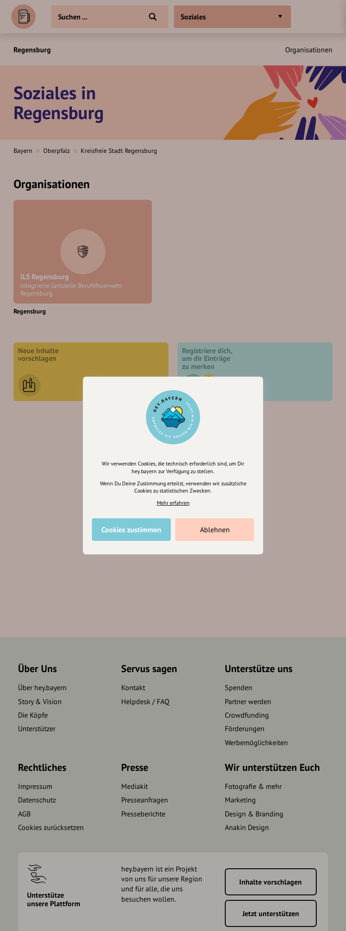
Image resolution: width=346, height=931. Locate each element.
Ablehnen (215, 529)
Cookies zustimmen (131, 529)
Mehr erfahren (173, 502)
